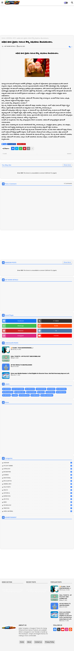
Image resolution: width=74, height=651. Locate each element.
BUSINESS (52, 389)
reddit (56, 326)
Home (3, 38)
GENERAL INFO (11, 38)
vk (56, 331)
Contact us (38, 642)
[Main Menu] (2, 2)
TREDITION (36, 395)
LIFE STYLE (7, 395)
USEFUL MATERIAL (47, 395)
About (29, 642)
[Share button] (32, 148)
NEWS (15, 395)
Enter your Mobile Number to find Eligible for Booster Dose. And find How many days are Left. (40, 373)
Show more (67, 165)
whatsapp (21, 326)
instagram (21, 335)
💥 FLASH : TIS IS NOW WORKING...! (22, 348)
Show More (67, 262)
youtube (56, 335)
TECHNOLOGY (25, 395)
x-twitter (56, 321)
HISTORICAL (51, 392)
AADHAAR (7, 389)
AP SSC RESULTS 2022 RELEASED (21, 365)
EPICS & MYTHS (12, 144)
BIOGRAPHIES (41, 389)
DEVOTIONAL (62, 389)
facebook (21, 321)
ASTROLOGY (30, 389)
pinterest (20, 331)
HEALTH (42, 392)
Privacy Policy (49, 642)
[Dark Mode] (72, 3)
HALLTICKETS (32, 392)
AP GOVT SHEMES (18, 389)
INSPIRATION (61, 392)
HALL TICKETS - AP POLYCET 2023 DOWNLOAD (25, 356)
